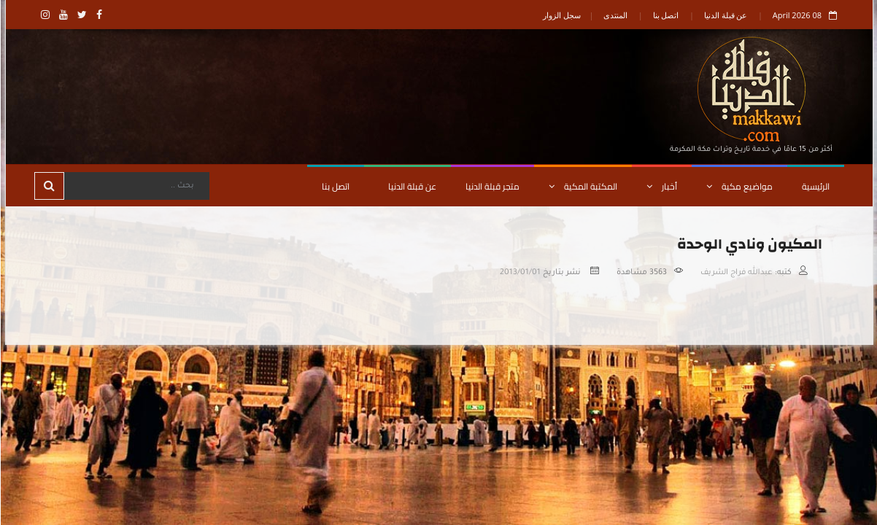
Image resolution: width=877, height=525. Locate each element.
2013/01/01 (519, 272)
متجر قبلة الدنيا (492, 186)
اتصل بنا (665, 14)
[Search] (136, 186)
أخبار (661, 186)
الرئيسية (815, 186)
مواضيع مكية (739, 186)
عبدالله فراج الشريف (736, 272)
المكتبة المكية (582, 186)
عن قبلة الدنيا (725, 14)
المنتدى (615, 14)
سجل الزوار (561, 14)
